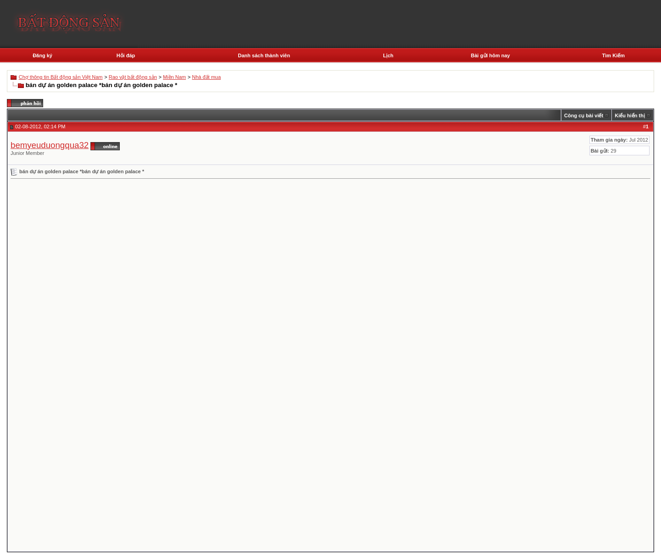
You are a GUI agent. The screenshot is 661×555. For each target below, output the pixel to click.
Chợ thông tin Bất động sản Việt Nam (61, 77)
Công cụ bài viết (583, 115)
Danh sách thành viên (264, 55)
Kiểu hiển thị (630, 115)
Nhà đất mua (206, 77)
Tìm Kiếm (613, 55)
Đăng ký (42, 55)
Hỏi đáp (126, 55)
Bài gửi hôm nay (490, 55)
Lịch (388, 55)
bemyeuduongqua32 (50, 145)
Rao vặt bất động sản (133, 77)
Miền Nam (174, 77)
